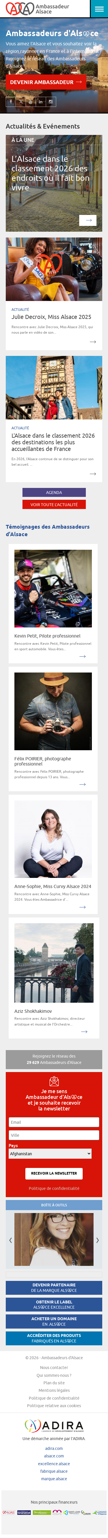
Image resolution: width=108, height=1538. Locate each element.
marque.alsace (54, 1478)
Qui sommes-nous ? (54, 1375)
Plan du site (54, 1383)
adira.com (54, 1448)
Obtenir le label (54, 1305)
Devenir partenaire (54, 1288)
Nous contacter (54, 1367)
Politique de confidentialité (54, 1188)
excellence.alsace (54, 1463)
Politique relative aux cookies (54, 1405)
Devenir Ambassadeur (46, 81)
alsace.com (54, 1456)
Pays (15, 1145)
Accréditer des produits (54, 1338)
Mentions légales (54, 1390)
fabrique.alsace (54, 1471)
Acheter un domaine (54, 1321)
